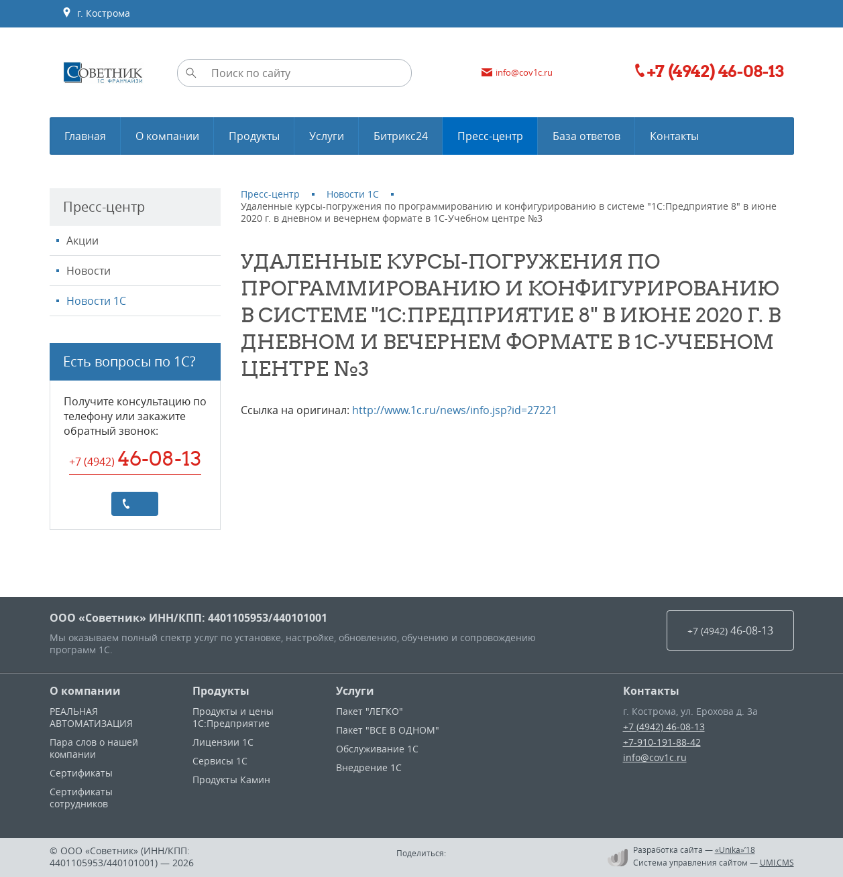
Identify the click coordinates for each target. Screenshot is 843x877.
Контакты (651, 690)
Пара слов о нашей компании (94, 748)
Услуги (355, 690)
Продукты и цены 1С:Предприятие (233, 717)
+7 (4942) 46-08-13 (664, 726)
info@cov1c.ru (655, 757)
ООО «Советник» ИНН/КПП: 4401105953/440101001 (188, 617)
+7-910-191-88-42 (662, 742)
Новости (88, 270)
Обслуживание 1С (377, 748)
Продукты (220, 690)
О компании (85, 690)
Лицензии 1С (223, 742)
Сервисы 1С (219, 760)
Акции (82, 240)
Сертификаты (81, 772)
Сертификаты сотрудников (81, 797)
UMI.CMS (777, 862)
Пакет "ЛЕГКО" (369, 711)
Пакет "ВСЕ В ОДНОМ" (387, 730)
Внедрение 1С (369, 767)
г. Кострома (96, 13)
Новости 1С (96, 300)
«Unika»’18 (735, 849)
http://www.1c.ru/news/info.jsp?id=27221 (454, 410)
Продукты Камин (231, 779)
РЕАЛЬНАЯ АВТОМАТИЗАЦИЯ (91, 717)
